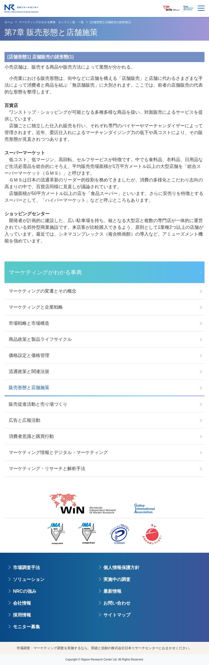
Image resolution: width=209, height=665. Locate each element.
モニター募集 (26, 626)
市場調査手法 (26, 567)
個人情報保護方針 (121, 567)
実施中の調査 (116, 579)
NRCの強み (24, 591)
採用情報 (22, 615)
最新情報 (112, 591)
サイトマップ (116, 615)
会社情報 (22, 603)
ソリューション (29, 579)
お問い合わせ (116, 603)
